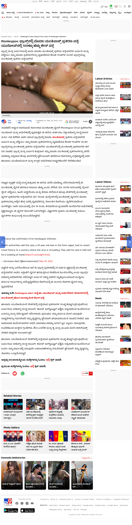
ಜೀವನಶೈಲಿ (56, 17)
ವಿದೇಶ (82, 12)
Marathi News (64, 504)
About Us (54, 498)
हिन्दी (40, 1)
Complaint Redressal (121, 498)
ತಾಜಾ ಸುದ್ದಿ (10, 12)
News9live (67, 508)
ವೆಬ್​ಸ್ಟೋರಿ (84, 17)
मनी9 (89, 1)
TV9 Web (9, 122)
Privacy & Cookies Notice (84, 498)
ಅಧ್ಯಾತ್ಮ (96, 12)
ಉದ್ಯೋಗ (127, 12)
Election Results (26, 12)
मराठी (52, 1)
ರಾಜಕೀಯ (74, 17)
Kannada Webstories (13, 456)
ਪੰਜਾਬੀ (71, 1)
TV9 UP (76, 508)
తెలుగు (46, 1)
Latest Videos (103, 182)
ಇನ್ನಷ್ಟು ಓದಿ (87, 457)
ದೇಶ (75, 12)
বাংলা (65, 1)
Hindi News (53, 504)
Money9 (83, 508)
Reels (98, 298)
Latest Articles (103, 79)
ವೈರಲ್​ (89, 12)
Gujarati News (100, 504)
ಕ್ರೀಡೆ (48, 17)
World (16, 36)
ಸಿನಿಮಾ (54, 12)
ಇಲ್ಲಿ (48, 359)
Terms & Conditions (103, 498)
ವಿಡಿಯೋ (9, 17)
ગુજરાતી (58, 1)
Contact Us (44, 498)
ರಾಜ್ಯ (47, 12)
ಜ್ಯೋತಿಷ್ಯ (112, 12)
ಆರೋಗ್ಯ (65, 17)
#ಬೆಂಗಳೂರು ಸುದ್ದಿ (37, 17)
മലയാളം (83, 1)
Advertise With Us (66, 498)
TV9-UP (95, 1)
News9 (35, 1)
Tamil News (124, 504)
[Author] (4, 121)
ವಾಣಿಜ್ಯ (104, 12)
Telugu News (77, 504)
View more (125, 79)
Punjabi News (112, 504)
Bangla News (88, 504)
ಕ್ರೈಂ (120, 12)
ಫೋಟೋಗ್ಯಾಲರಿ (66, 12)
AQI (106, 7)
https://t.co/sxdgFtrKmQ (37, 254)
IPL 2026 (40, 12)
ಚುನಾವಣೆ (25, 17)
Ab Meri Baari (95, 17)
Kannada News (6, 36)
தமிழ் (76, 1)
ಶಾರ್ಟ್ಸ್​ (17, 17)
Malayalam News (55, 508)
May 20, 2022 (46, 260)
